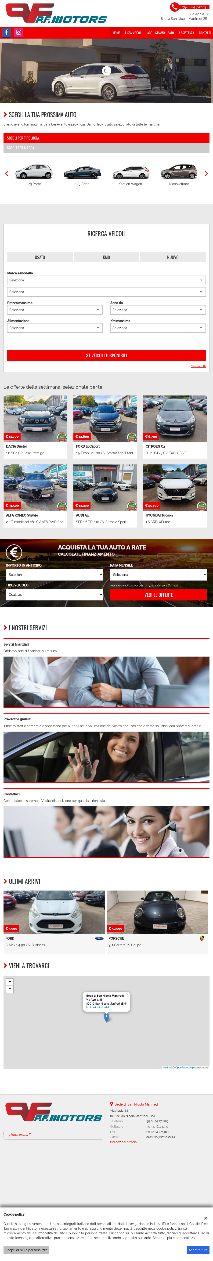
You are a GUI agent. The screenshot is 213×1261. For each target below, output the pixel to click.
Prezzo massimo (19, 303)
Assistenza (186, 32)
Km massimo (120, 321)
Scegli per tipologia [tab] (23, 138)
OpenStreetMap (184, 1067)
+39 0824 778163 (157, 1121)
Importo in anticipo (24, 565)
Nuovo (173, 257)
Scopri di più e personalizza (26, 1250)
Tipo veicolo (17, 585)
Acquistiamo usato (160, 32)
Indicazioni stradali (98, 1007)
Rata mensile (121, 565)
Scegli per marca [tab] (20, 148)
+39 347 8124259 (156, 1126)
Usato (40, 257)
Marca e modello (20, 273)
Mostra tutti (198, 366)
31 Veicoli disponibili (106, 355)
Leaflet (167, 1067)
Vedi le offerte (158, 594)
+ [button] (9, 982)
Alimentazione (18, 321)
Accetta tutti (198, 1250)
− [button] (9, 989)
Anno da (116, 303)
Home (116, 32)
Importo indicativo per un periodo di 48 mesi (143, 585)
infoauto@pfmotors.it (160, 1137)
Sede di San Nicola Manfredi (137, 1104)
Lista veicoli (133, 32)
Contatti (205, 32)
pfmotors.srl (18, 1134)
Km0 (106, 257)
